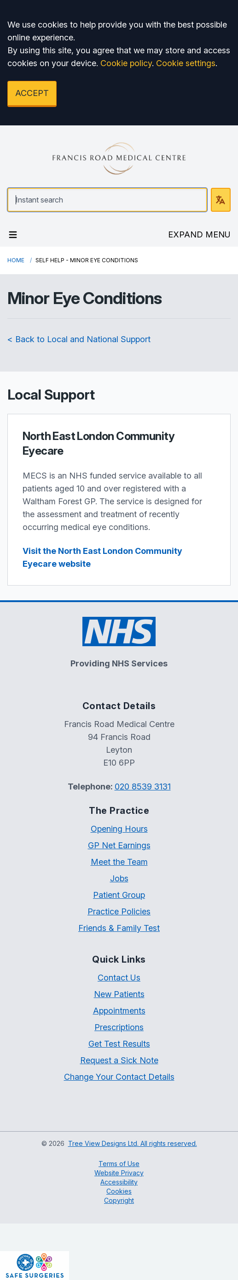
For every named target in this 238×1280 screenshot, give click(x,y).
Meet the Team (119, 862)
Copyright (119, 1200)
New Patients (119, 994)
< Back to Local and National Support (79, 339)
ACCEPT (32, 93)
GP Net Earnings (119, 845)
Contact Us (119, 977)
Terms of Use (119, 1163)
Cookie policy (126, 63)
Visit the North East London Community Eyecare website (102, 557)
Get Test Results (119, 1044)
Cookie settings (185, 63)
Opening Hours (119, 829)
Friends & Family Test (119, 928)
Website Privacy (119, 1173)
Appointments (119, 1010)
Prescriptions (119, 1027)
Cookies (119, 1191)
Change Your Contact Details (119, 1077)
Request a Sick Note (119, 1060)
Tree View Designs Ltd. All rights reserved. (132, 1143)
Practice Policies (119, 911)
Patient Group (119, 895)
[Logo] (119, 158)
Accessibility (119, 1182)
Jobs (119, 878)
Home (15, 260)
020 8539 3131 (143, 786)
